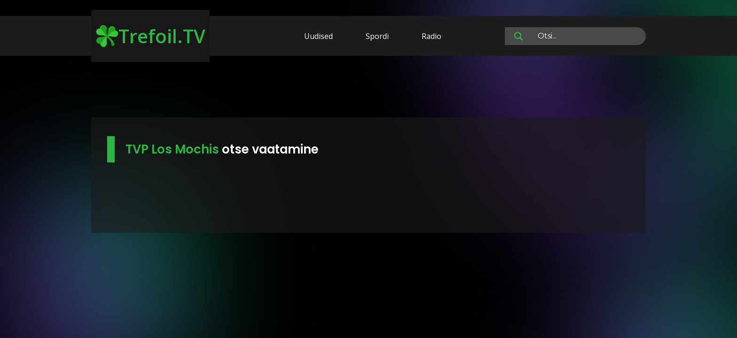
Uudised (318, 36)
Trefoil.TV (150, 36)
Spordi (377, 36)
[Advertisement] (368, 88)
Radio (431, 36)
